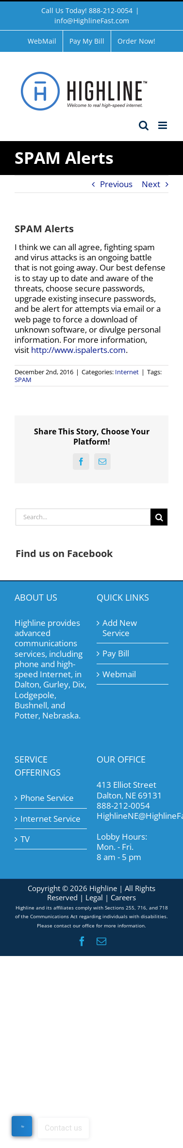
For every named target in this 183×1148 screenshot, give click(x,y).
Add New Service (119, 628)
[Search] (158, 517)
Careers (123, 897)
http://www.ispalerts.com (78, 349)
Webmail (119, 674)
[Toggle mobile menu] (163, 125)
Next (151, 184)
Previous (116, 184)
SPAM (23, 379)
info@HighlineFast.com (91, 20)
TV (25, 839)
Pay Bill (115, 653)
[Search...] (83, 517)
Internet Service (50, 818)
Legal (94, 897)
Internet (127, 371)
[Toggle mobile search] (144, 125)
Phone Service (47, 798)
